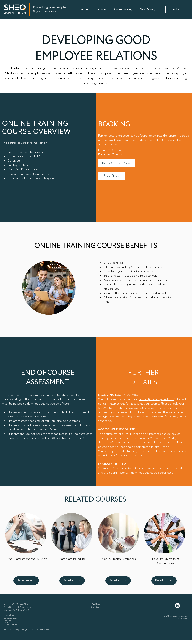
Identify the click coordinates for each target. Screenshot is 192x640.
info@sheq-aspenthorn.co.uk (145, 416)
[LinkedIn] (177, 605)
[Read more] (26, 580)
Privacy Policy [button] (25, 607)
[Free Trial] (111, 176)
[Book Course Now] (116, 163)
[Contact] (176, 9)
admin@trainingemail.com (156, 399)
